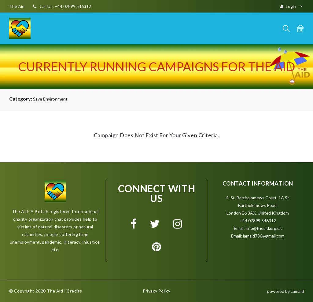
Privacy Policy (157, 290)
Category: (20, 98)
